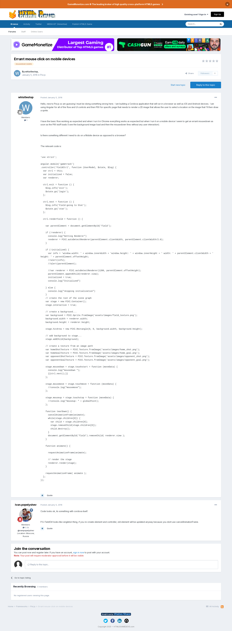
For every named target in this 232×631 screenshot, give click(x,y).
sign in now (78, 552)
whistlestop (31, 71)
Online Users (37, 31)
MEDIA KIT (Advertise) (57, 24)
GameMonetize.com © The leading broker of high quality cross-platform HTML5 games (113, 4)
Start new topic (178, 85)
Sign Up (217, 14)
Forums (12, 31)
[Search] (202, 24)
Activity (26, 24)
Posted (51, 97)
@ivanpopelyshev (26, 530)
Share (189, 73)
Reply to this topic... (38, 564)
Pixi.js (43, 75)
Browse (14, 25)
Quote (50, 495)
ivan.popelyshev (26, 504)
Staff (23, 31)
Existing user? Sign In (196, 14)
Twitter (38, 24)
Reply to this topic (205, 85)
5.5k (26, 527)
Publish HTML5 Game (82, 24)
